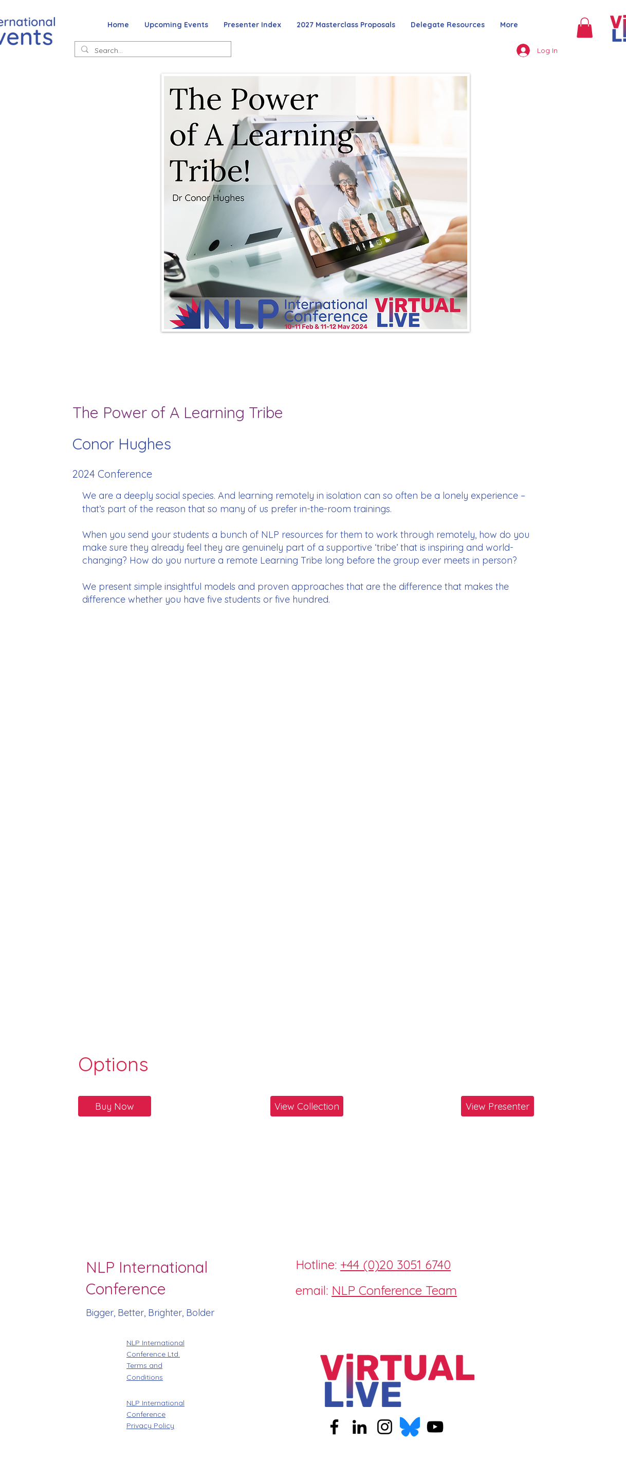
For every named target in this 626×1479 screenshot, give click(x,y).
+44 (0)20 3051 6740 (395, 1264)
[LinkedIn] (369, 1314)
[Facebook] (300, 1314)
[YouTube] (435, 1427)
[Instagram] (323, 1314)
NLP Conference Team (394, 1290)
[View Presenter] (497, 1106)
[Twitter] (346, 1314)
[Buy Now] (114, 1106)
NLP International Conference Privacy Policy (155, 1414)
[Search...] (152, 51)
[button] (584, 27)
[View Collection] (306, 1106)
